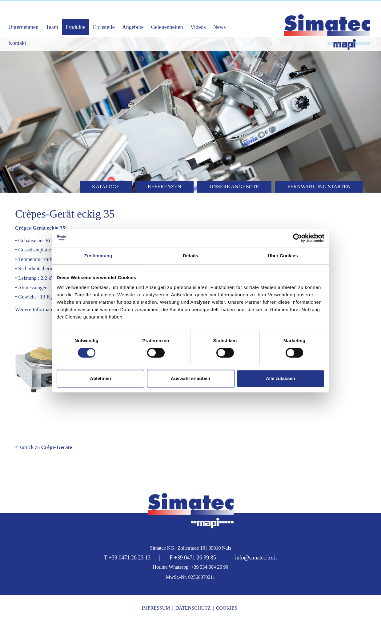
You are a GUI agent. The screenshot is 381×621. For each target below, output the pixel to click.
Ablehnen (100, 378)
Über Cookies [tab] (283, 255)
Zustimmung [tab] (98, 255)
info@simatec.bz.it (256, 558)
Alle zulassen (280, 378)
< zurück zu (43, 447)
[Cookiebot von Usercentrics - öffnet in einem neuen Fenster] (297, 237)
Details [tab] (190, 255)
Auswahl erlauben (190, 378)
